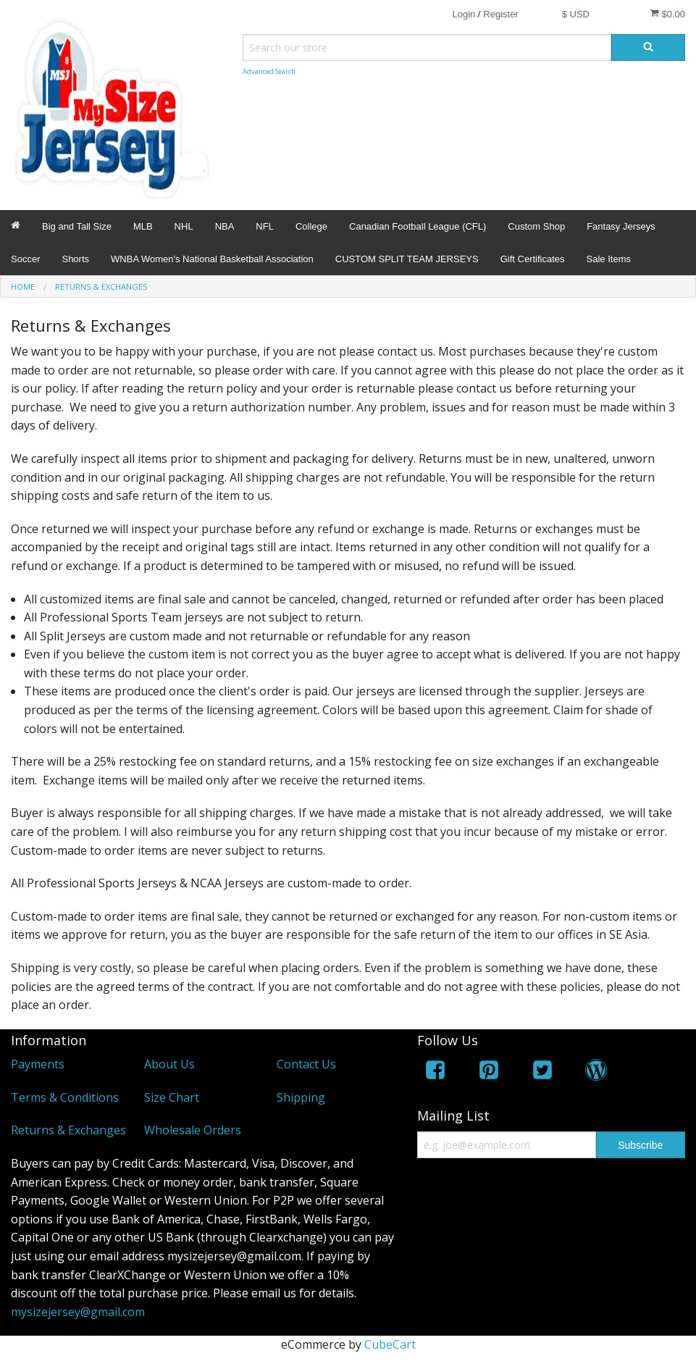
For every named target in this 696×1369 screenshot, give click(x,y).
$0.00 (667, 14)
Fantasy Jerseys (621, 226)
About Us (169, 1064)
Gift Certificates (532, 259)
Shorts (75, 259)
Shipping (301, 1097)
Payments (37, 1064)
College (311, 226)
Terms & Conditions (65, 1097)
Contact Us (306, 1064)
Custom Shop (536, 226)
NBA (225, 226)
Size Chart (171, 1097)
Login (463, 14)
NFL (265, 226)
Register (500, 14)
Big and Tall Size (77, 226)
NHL (184, 226)
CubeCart (390, 1344)
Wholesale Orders (192, 1130)
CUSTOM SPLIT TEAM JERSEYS (407, 259)
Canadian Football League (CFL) (417, 226)
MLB (143, 226)
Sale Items (609, 259)
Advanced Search (269, 71)
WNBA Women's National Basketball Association (212, 259)
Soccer (25, 259)
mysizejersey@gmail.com (78, 1312)
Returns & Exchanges (68, 1130)
